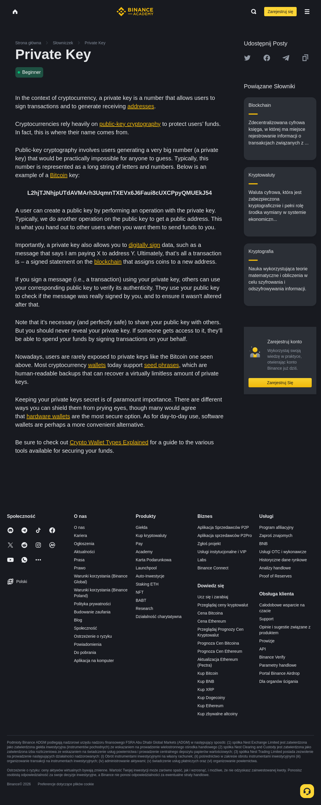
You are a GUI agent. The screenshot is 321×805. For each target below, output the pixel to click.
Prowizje (267, 641)
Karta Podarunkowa (153, 560)
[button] (307, 11)
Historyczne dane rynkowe (283, 560)
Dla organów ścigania (278, 681)
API (262, 649)
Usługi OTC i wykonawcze (283, 551)
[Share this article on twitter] (247, 57)
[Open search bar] (252, 11)
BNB (263, 543)
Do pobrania (85, 652)
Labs (201, 560)
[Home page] (135, 11)
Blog (78, 620)
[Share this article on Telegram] (285, 57)
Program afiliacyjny (276, 527)
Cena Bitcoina (210, 613)
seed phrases (161, 365)
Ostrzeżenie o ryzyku (93, 636)
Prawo (80, 568)
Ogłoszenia (84, 543)
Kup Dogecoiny (211, 697)
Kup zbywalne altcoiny (217, 714)
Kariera (80, 535)
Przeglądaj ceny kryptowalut (222, 605)
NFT (140, 592)
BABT (141, 600)
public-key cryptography (130, 124)
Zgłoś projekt (209, 543)
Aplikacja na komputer (94, 660)
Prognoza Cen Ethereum (219, 651)
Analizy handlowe (275, 568)
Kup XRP (205, 689)
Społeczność (85, 628)
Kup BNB (205, 681)
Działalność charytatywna (159, 616)
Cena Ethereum (211, 621)
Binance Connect (212, 568)
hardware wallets (48, 416)
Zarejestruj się (280, 11)
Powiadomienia (87, 644)
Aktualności (84, 551)
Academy (144, 551)
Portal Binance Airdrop (279, 673)
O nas (79, 527)
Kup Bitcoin (207, 673)
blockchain (108, 261)
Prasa (79, 560)
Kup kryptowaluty (151, 535)
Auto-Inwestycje (150, 576)
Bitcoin (59, 175)
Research (144, 608)
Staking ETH (147, 584)
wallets (97, 365)
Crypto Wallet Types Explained (109, 442)
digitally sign (144, 245)
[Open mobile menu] (307, 11)
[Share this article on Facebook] (266, 57)
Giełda (141, 527)
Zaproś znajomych (275, 535)
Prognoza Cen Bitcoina (218, 643)
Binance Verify (272, 657)
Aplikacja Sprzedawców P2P (223, 527)
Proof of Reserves (275, 576)
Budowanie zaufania (92, 612)
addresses (140, 106)
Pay (139, 543)
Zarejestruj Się (280, 382)
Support (266, 619)
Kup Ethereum (210, 705)
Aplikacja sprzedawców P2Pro (224, 535)
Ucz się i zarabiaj (212, 597)
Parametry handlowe (277, 665)
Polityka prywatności (92, 604)
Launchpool (146, 568)
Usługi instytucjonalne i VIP (221, 551)
